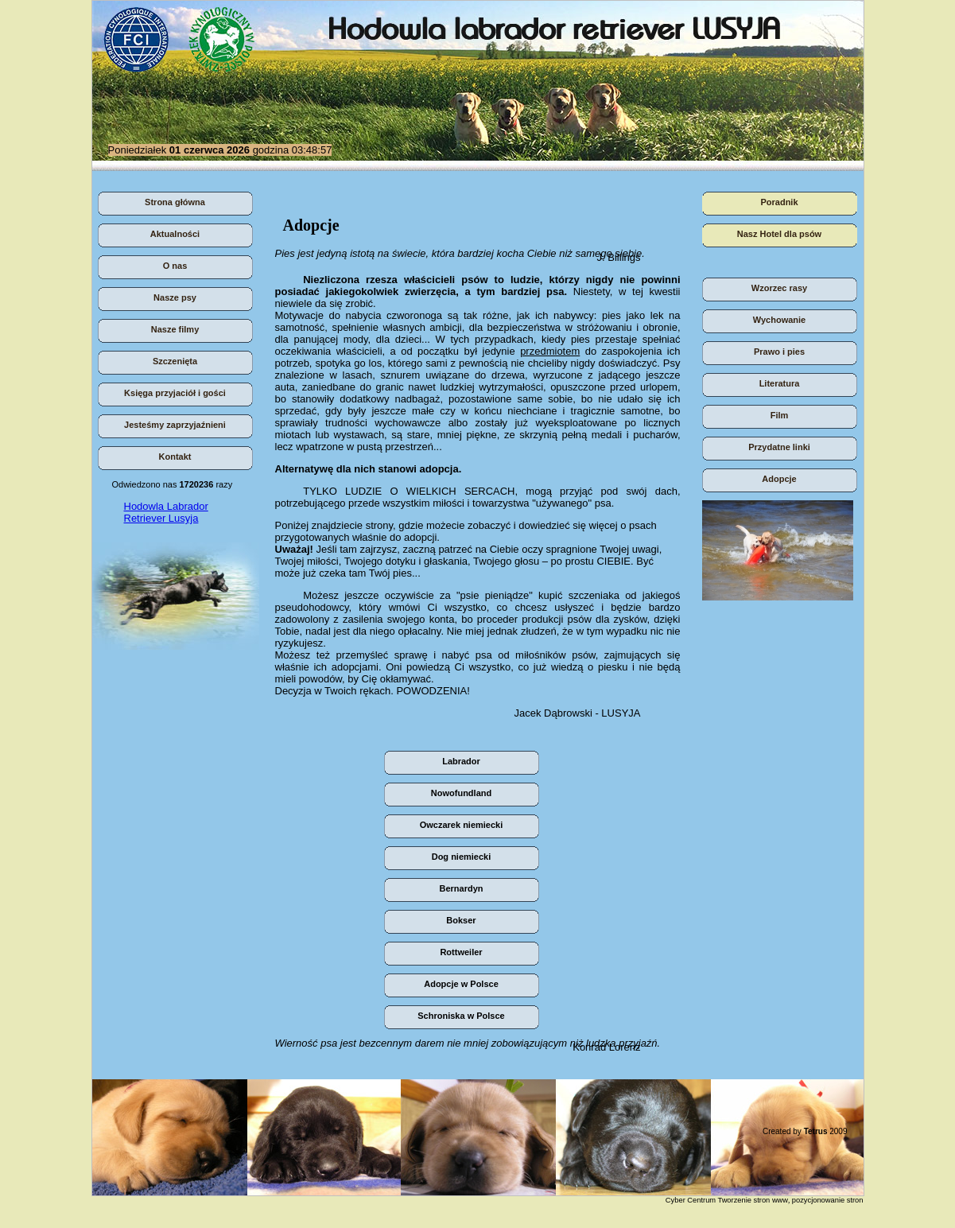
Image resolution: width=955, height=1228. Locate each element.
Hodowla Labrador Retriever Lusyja (166, 512)
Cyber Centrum (691, 1200)
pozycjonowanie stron (828, 1200)
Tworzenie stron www (752, 1200)
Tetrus (816, 1131)
